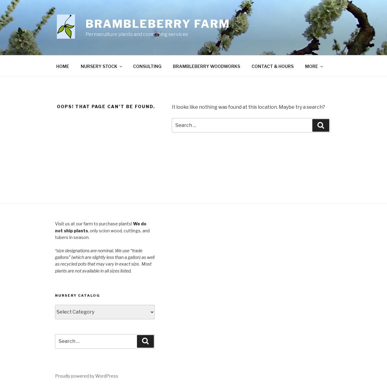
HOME (62, 66)
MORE (314, 66)
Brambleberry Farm (158, 24)
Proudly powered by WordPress (86, 376)
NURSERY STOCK (102, 66)
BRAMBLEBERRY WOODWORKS (206, 66)
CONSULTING (147, 66)
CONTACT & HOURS (273, 66)
